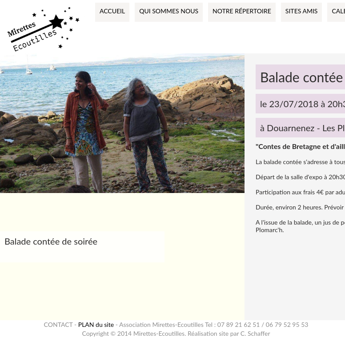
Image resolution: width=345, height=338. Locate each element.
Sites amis (301, 11)
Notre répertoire (242, 11)
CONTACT (58, 324)
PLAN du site (96, 324)
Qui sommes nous (168, 11)
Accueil (112, 11)
